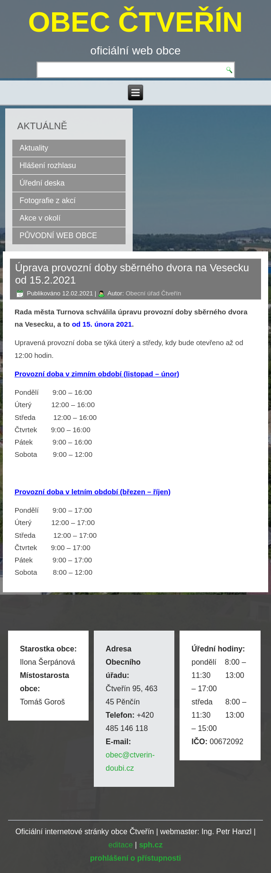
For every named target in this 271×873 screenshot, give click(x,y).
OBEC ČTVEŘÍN (135, 22)
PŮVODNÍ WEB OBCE (58, 236)
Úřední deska (41, 183)
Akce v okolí (39, 218)
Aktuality (33, 148)
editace (120, 845)
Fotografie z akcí (47, 200)
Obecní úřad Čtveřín (153, 293)
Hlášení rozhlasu (47, 165)
